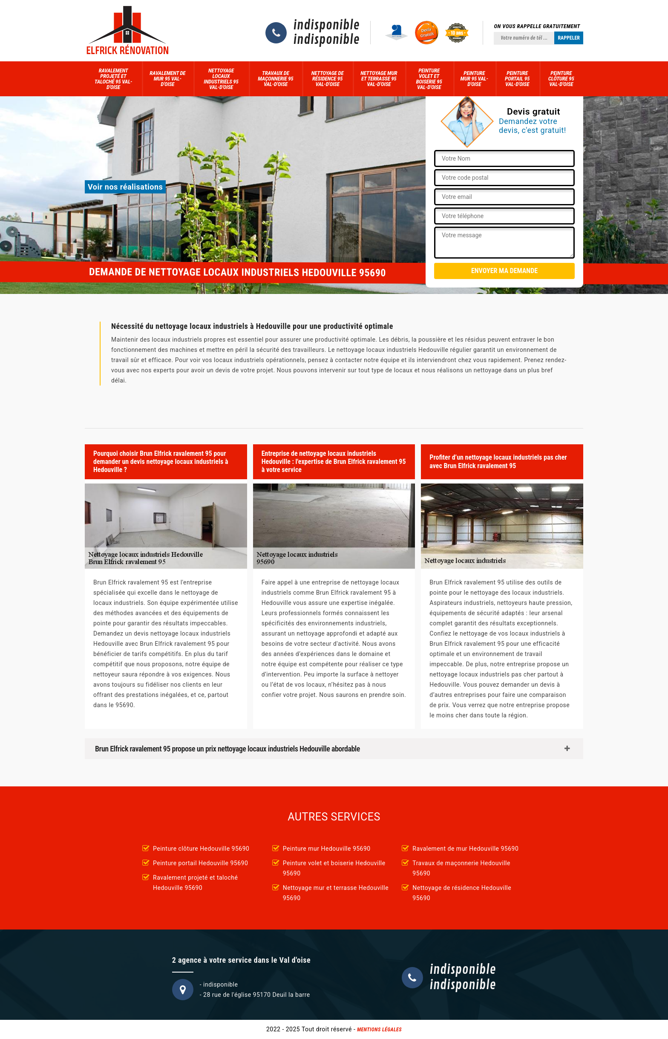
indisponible (326, 25)
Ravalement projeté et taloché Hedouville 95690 (195, 882)
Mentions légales (379, 1030)
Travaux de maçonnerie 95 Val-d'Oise (275, 78)
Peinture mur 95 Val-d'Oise (474, 78)
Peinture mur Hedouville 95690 (327, 848)
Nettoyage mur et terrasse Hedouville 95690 (336, 892)
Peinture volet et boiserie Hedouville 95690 (334, 868)
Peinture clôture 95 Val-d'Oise (561, 78)
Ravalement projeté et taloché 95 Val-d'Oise (113, 78)
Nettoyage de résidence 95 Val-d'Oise (327, 78)
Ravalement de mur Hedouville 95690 (465, 848)
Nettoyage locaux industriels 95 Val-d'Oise (221, 78)
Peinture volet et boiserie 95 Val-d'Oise (429, 78)
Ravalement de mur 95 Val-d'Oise (167, 78)
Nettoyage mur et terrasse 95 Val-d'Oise (378, 78)
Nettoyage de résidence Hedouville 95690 (461, 892)
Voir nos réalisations (125, 186)
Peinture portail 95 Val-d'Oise (517, 78)
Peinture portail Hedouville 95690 (200, 863)
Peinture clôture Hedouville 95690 (201, 848)
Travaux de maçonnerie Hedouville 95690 (461, 868)
